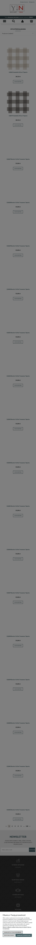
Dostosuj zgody (9, 935)
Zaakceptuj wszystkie (23, 935)
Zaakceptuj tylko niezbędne (12, 932)
